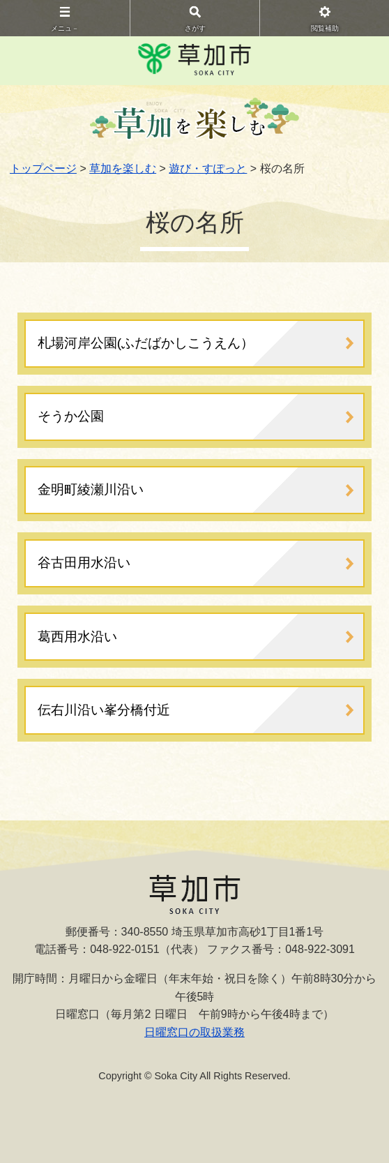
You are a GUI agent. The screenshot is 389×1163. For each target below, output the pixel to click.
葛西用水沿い (77, 636)
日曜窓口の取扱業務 (194, 1032)
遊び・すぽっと (208, 168)
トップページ (43, 168)
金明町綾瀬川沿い (91, 489)
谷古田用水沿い (84, 562)
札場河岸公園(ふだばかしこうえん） (146, 343)
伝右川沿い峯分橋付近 (104, 710)
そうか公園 (71, 416)
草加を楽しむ (122, 168)
